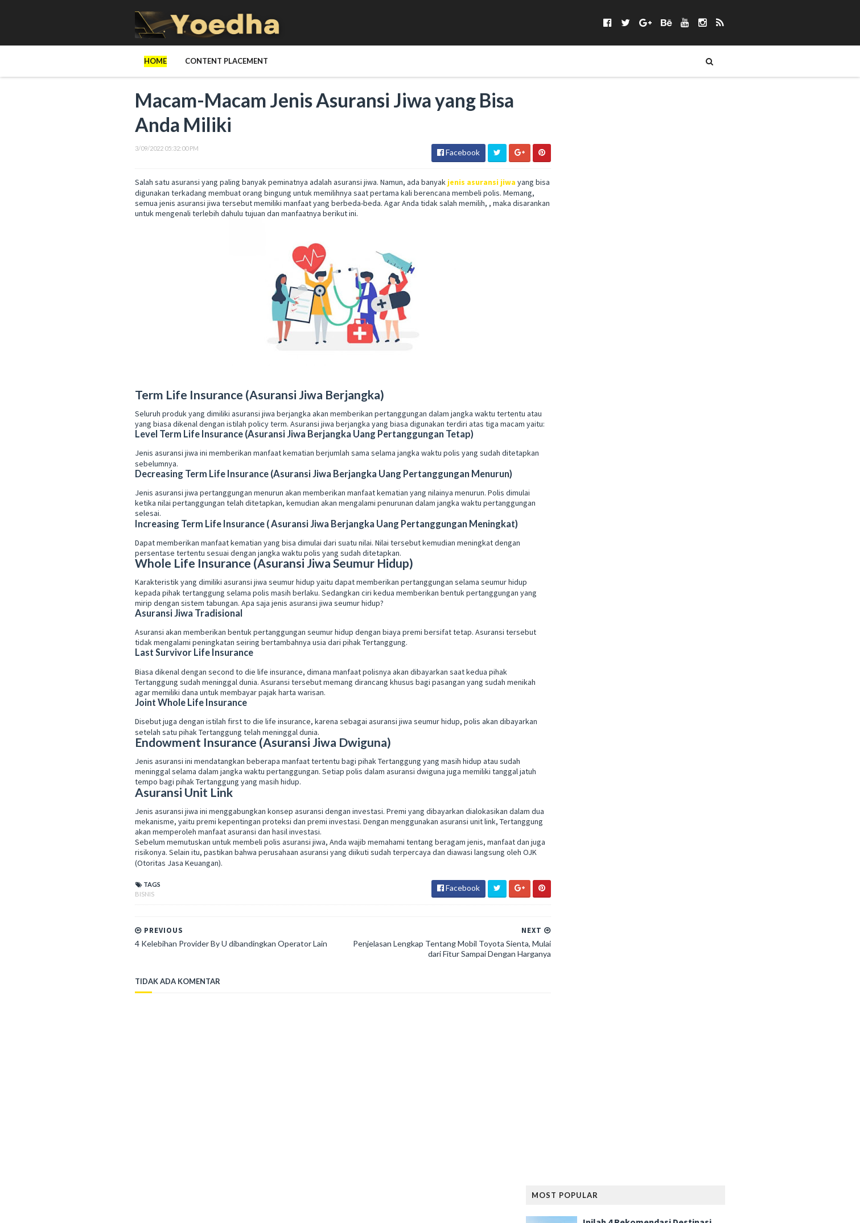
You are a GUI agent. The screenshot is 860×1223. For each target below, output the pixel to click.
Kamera (568, 648)
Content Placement (203, 60)
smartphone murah (589, 976)
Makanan (672, 721)
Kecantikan (675, 648)
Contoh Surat (650, 485)
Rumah (712, 921)
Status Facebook (585, 1013)
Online (729, 812)
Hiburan (569, 612)
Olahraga (686, 812)
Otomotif (640, 830)
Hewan (725, 594)
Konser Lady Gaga (636, 667)
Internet (570, 630)
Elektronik (634, 503)
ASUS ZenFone (578, 412)
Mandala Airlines (652, 739)
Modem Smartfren (587, 794)
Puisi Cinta (684, 885)
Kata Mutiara (618, 648)
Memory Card (579, 758)
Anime (626, 394)
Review (676, 921)
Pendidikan (574, 867)
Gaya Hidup (647, 539)
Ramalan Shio (624, 903)
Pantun (685, 830)
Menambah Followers (655, 758)
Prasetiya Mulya (681, 867)
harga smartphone (666, 594)
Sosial (701, 994)
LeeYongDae (682, 703)
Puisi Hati (571, 903)
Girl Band (626, 557)
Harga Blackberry (587, 594)
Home (132, 60)
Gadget (569, 539)
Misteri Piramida (661, 776)
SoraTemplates (178, 1207)
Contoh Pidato (583, 485)
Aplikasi (663, 394)
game (605, 539)
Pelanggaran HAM (666, 849)
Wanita (568, 1067)
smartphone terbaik (673, 976)
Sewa (702, 940)
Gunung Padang (583, 576)
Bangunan (633, 412)
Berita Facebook (693, 412)
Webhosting (616, 1067)
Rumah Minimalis (583, 940)
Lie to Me (570, 721)
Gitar (665, 557)
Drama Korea (578, 503)
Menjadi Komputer (587, 776)
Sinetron (571, 958)
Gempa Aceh (575, 557)
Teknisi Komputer (658, 1013)
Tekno (713, 1013)
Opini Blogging (582, 830)
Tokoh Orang (580, 1049)
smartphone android (696, 958)
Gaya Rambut (702, 539)
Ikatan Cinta (720, 612)
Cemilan (616, 448)
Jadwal (612, 630)
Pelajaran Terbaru (588, 849)
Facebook (684, 503)
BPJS (725, 430)
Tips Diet (667, 1031)
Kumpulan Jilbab (583, 685)
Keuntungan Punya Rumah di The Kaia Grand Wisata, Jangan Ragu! (675, 316)
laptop (635, 703)
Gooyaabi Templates (299, 1207)
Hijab (605, 612)
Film (603, 521)
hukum (673, 612)
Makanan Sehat (582, 739)
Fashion (569, 521)
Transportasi (642, 1049)
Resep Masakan (625, 921)
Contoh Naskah (649, 466)
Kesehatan (573, 667)
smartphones (579, 994)
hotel (638, 612)
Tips (632, 1031)
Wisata (663, 1067)
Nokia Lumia (717, 794)
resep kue (571, 921)
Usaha (729, 1049)
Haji (632, 576)
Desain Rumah (712, 485)
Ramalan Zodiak (690, 903)
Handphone (672, 576)
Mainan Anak (621, 721)
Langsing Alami (582, 703)
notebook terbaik (587, 812)
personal (623, 867)
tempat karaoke (583, 1031)
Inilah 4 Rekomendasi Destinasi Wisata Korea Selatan (671, 147)
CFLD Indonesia (581, 466)
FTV (712, 521)
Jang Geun (657, 630)
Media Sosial (717, 739)
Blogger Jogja (678, 430)
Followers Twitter (658, 521)
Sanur (670, 940)
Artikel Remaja (716, 394)
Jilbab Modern (713, 630)
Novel (644, 812)
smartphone (622, 958)
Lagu (634, 685)
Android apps (579, 394)
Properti (637, 885)
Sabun (636, 940)
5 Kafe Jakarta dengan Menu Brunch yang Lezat (666, 203)
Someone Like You (646, 994)
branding (572, 448)
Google (702, 557)
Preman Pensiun (582, 885)
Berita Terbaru (581, 430)
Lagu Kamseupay (684, 685)
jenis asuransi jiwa (458, 184)
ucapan (693, 1049)
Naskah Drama (658, 794)
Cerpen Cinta (665, 448)
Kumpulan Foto (709, 667)
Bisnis (121, 906)
